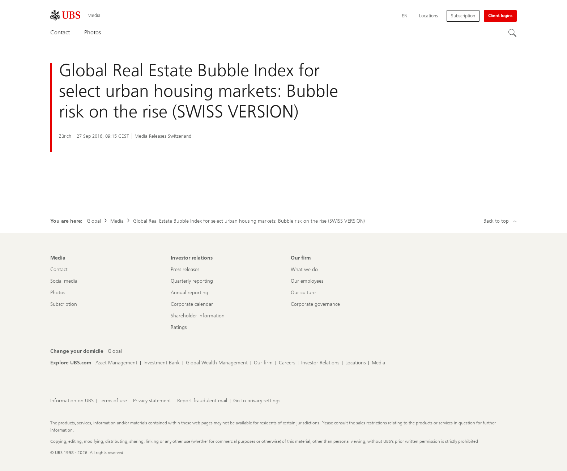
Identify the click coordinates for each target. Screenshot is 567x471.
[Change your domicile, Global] (115, 351)
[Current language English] (404, 16)
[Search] (512, 33)
